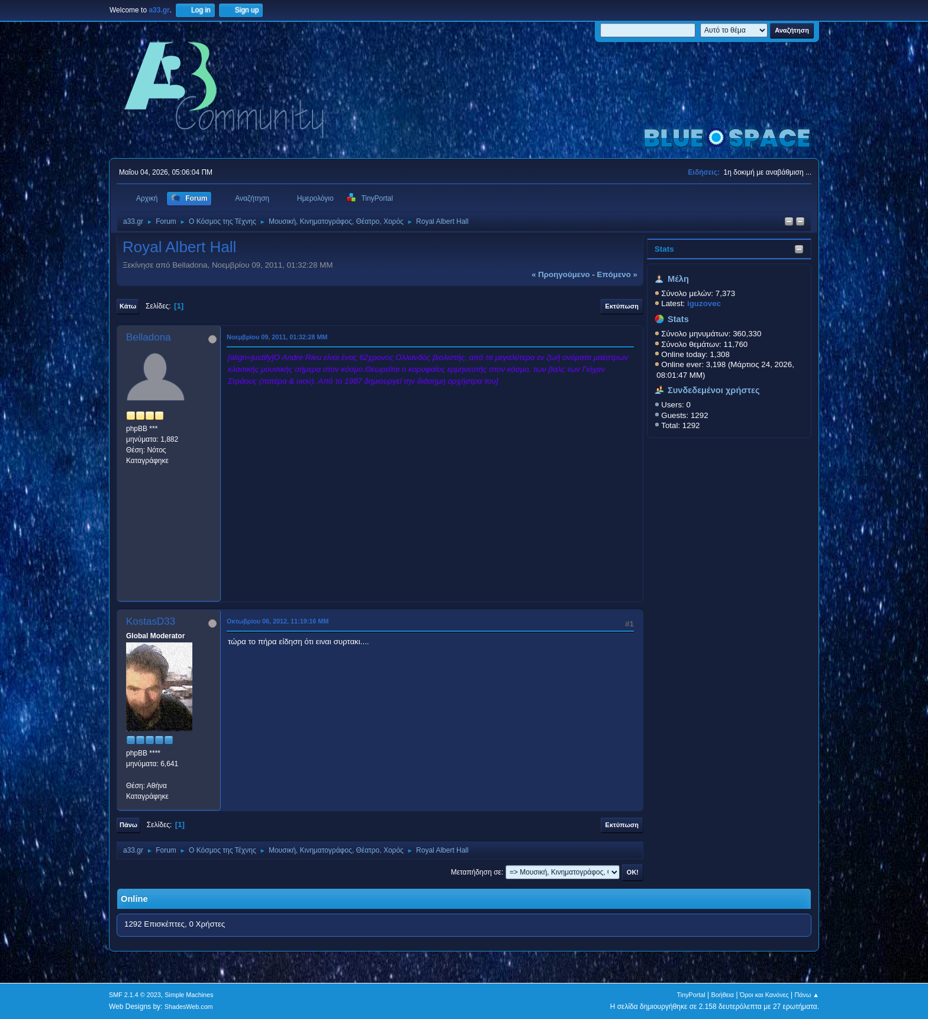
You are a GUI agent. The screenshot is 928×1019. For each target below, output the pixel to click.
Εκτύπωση (622, 306)
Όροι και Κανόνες (764, 994)
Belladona (148, 337)
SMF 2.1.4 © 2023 (135, 994)
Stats (664, 249)
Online (134, 899)
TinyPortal (691, 994)
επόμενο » (617, 274)
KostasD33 (150, 621)
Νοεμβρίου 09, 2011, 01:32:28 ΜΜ (277, 336)
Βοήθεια (722, 994)
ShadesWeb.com (189, 1006)
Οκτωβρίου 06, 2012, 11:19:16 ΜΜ (277, 621)
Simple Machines (189, 994)
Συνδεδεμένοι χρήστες (714, 390)
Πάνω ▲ (807, 994)
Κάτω (128, 306)
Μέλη (678, 279)
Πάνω (128, 824)
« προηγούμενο (560, 274)
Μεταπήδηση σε (476, 872)
